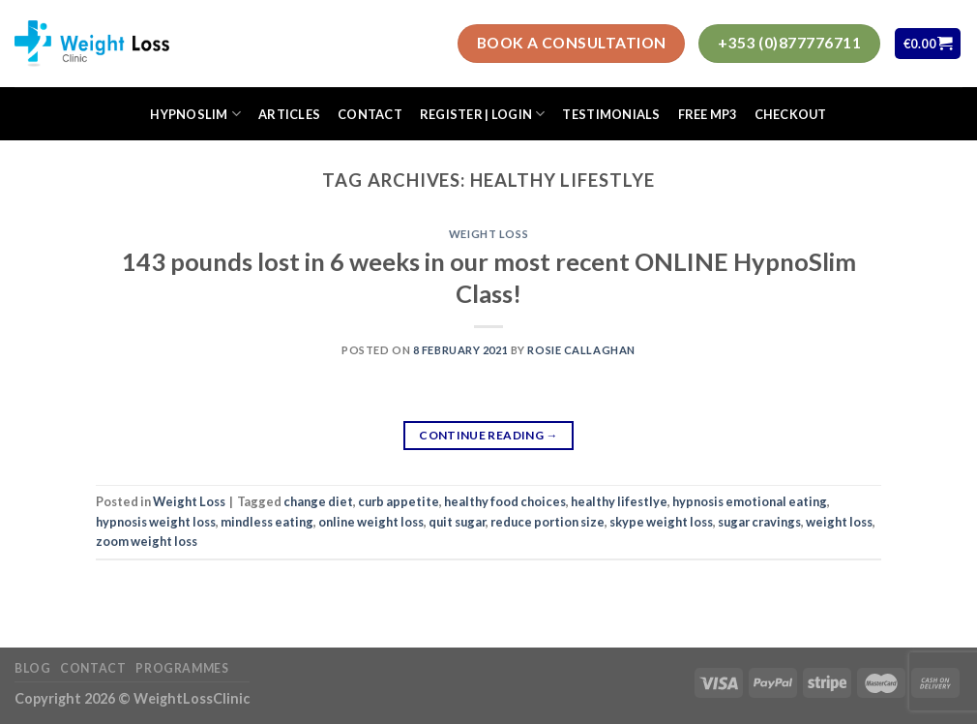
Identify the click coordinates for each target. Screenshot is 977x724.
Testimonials (611, 114)
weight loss (839, 521)
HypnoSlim (195, 114)
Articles (289, 114)
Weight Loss (488, 233)
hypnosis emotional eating (749, 501)
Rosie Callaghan (581, 350)
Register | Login (483, 114)
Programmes (181, 668)
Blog (32, 668)
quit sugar (457, 521)
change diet (318, 501)
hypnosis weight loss (156, 521)
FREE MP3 (707, 114)
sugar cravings (759, 521)
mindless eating (267, 521)
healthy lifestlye (619, 501)
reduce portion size (547, 521)
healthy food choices (505, 501)
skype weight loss (661, 521)
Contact (370, 114)
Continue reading (488, 435)
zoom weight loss (146, 541)
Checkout (791, 114)
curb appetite (398, 501)
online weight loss (371, 521)
